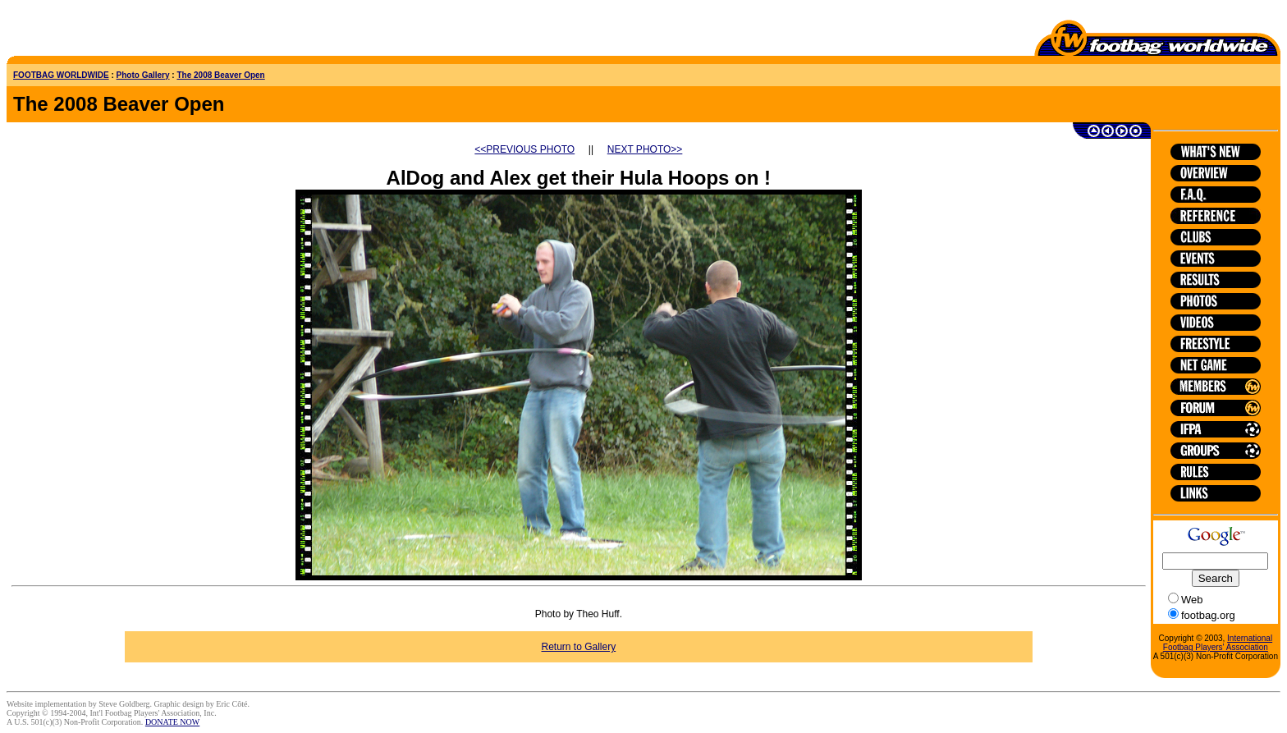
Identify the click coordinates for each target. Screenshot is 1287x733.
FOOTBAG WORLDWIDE (61, 75)
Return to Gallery (579, 647)
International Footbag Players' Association (1217, 643)
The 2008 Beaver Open (220, 75)
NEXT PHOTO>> (645, 149)
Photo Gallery (143, 75)
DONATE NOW (172, 721)
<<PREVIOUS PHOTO (524, 149)
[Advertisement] (103, 31)
